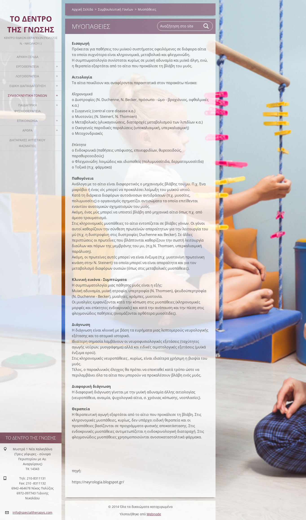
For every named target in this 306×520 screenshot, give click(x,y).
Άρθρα (27, 130)
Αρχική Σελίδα (27, 57)
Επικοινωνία (27, 121)
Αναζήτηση (206, 26)
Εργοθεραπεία (27, 66)
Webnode (154, 514)
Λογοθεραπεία (27, 76)
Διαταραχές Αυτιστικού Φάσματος (27, 143)
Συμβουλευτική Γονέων (27, 95)
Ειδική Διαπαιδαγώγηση (27, 86)
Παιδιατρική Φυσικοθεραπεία (27, 108)
